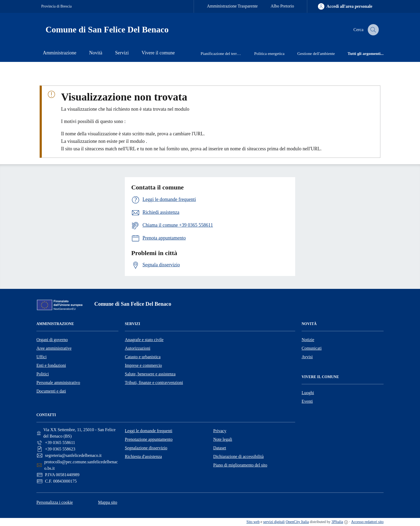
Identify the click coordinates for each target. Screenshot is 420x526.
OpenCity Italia (297, 522)
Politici (42, 374)
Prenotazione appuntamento (148, 439)
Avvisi (307, 357)
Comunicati (312, 348)
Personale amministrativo (58, 382)
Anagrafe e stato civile (144, 339)
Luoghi (308, 392)
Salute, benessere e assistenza (150, 374)
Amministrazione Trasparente (232, 6)
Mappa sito (107, 502)
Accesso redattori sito (367, 522)
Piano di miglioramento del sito (240, 465)
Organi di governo (52, 339)
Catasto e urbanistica (142, 357)
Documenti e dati (51, 391)
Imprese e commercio (143, 365)
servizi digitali (274, 522)
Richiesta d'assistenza (143, 456)
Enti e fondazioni (51, 365)
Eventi (307, 401)
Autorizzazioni (137, 348)
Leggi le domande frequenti (148, 430)
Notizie (308, 339)
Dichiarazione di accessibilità (238, 456)
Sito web (253, 522)
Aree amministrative (54, 348)
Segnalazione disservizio (146, 448)
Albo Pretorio (282, 6)
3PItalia (337, 522)
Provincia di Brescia (56, 6)
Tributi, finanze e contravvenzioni (154, 382)
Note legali (222, 439)
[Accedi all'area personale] (345, 6)
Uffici (41, 357)
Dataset (219, 448)
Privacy (219, 430)
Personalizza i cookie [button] (54, 502)
